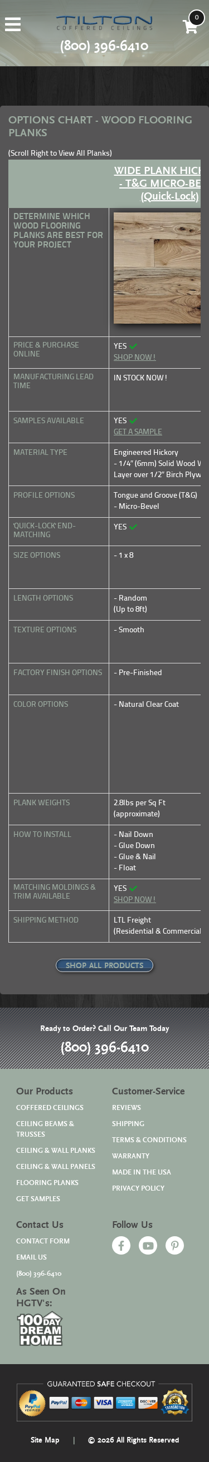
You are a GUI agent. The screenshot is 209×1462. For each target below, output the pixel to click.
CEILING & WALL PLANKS (55, 1151)
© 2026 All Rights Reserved (133, 1440)
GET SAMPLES (38, 1199)
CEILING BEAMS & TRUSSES (45, 1129)
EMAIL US (31, 1257)
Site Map (45, 1440)
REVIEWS (126, 1108)
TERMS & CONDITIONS (149, 1140)
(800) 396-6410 (104, 1047)
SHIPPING (128, 1124)
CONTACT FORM (43, 1241)
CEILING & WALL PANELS (55, 1167)
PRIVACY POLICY (138, 1189)
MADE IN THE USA (141, 1172)
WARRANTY (130, 1156)
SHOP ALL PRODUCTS (104, 966)
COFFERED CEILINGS (50, 1108)
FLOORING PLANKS (47, 1183)
